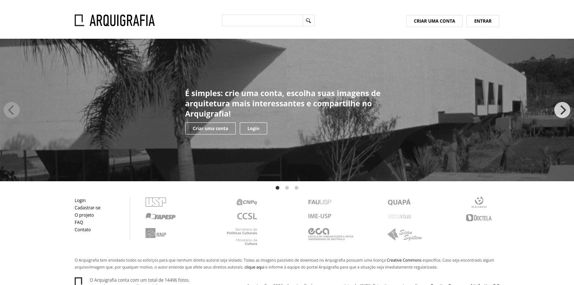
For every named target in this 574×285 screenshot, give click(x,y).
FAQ (79, 222)
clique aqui (254, 267)
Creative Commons (404, 260)
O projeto (84, 215)
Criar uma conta (210, 128)
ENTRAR (483, 21)
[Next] (562, 110)
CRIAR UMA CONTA (434, 21)
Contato (83, 229)
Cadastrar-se (87, 207)
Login (253, 128)
